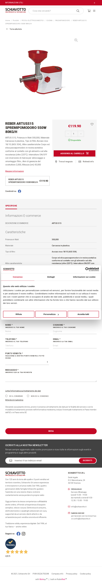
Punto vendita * (27, 355)
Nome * (27, 326)
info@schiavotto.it (78, 507)
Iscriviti (87, 460)
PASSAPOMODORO (62, 20)
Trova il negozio (64, 162)
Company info (57, 574)
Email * (75, 340)
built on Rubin (58, 579)
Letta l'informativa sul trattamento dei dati (23, 391)
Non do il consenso (38, 396)
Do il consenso (14, 396)
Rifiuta (19, 314)
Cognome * (75, 326)
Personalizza (51, 314)
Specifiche (11, 206)
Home (7, 20)
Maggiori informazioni (14, 171)
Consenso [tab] (18, 277)
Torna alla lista (14, 29)
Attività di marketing (14, 400)
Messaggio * (51, 371)
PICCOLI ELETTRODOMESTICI (33, 20)
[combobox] (56, 11)
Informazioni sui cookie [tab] (84, 277)
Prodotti (16, 20)
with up (41, 579)
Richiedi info (86, 162)
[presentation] (25, 423)
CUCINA (49, 20)
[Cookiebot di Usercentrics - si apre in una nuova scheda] (87, 269)
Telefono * (27, 340)
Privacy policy (71, 574)
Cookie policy (85, 574)
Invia (51, 431)
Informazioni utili (14, 3)
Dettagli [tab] (51, 277)
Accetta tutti (83, 314)
